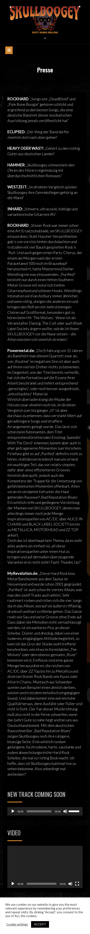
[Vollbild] (77, 884)
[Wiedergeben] (13, 811)
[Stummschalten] (65, 811)
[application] (45, 811)
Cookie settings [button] (17, 924)
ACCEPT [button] (40, 924)
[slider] (39, 811)
